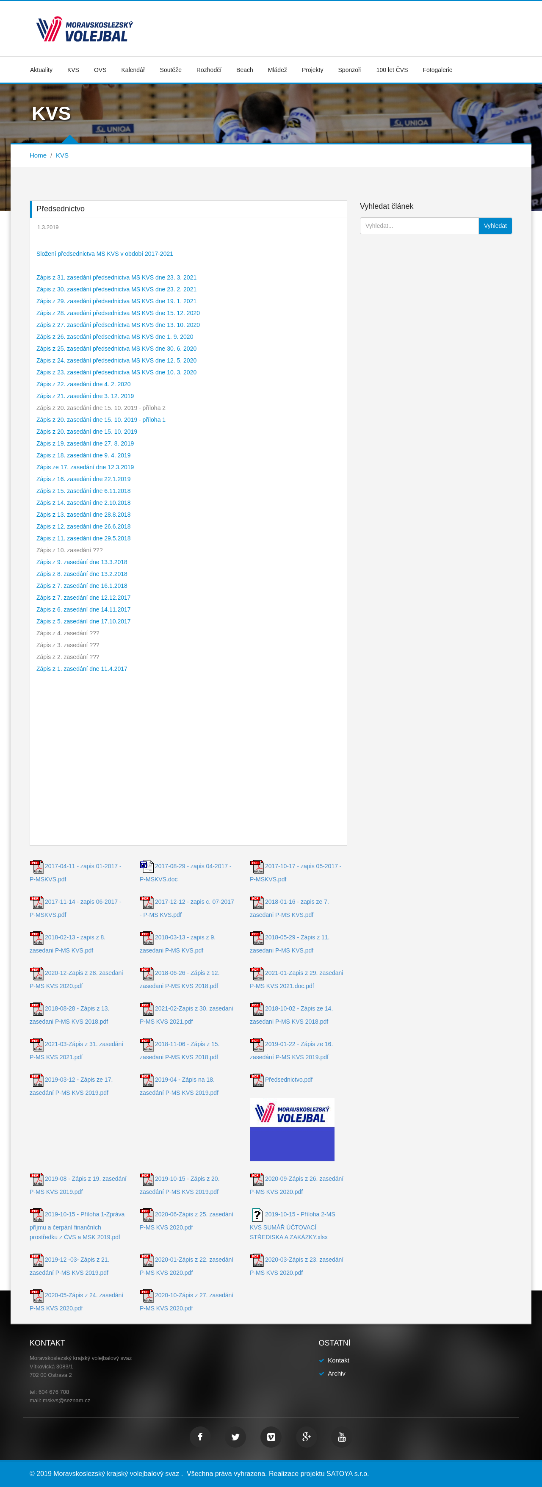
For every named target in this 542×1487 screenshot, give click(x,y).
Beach (244, 69)
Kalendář (133, 69)
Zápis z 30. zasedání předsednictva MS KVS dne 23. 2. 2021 (116, 289)
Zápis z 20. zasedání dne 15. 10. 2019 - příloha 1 (101, 419)
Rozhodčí (208, 69)
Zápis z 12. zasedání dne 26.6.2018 (83, 526)
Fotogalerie (438, 69)
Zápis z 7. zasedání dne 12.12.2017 (83, 597)
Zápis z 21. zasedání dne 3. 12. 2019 (85, 396)
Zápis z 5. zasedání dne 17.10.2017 (83, 621)
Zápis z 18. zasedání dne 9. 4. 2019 (83, 455)
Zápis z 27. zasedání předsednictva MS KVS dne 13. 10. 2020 (118, 324)
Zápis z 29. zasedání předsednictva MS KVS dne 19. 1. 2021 (116, 301)
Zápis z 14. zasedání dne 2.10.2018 (83, 502)
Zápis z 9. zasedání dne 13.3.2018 (81, 562)
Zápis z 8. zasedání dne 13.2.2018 (81, 573)
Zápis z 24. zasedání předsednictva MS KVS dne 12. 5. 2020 (116, 360)
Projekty (313, 69)
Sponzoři (350, 69)
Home (38, 155)
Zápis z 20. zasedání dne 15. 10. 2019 (86, 431)
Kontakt (338, 1360)
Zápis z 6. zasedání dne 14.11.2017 (83, 609)
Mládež (277, 69)
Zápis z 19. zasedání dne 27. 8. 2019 (85, 443)
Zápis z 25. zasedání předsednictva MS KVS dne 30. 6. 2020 (116, 348)
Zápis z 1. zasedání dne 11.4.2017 (81, 668)
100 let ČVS (392, 69)
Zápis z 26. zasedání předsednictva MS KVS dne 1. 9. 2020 (114, 336)
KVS (73, 69)
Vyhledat (495, 225)
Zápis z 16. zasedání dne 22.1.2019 (83, 479)
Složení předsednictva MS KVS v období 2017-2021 (104, 253)
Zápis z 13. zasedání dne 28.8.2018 (83, 514)
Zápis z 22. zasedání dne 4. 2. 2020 (83, 384)
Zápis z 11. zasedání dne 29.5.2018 (83, 538)
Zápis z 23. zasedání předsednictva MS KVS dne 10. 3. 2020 (116, 372)
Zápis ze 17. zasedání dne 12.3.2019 (85, 467)
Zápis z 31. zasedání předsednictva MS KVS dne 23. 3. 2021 (116, 277)
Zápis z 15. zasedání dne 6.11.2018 (83, 490)
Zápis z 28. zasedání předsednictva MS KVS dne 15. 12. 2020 (118, 313)
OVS (100, 69)
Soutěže (171, 69)
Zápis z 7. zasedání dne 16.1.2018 (81, 585)
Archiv (337, 1373)
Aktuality (41, 69)
